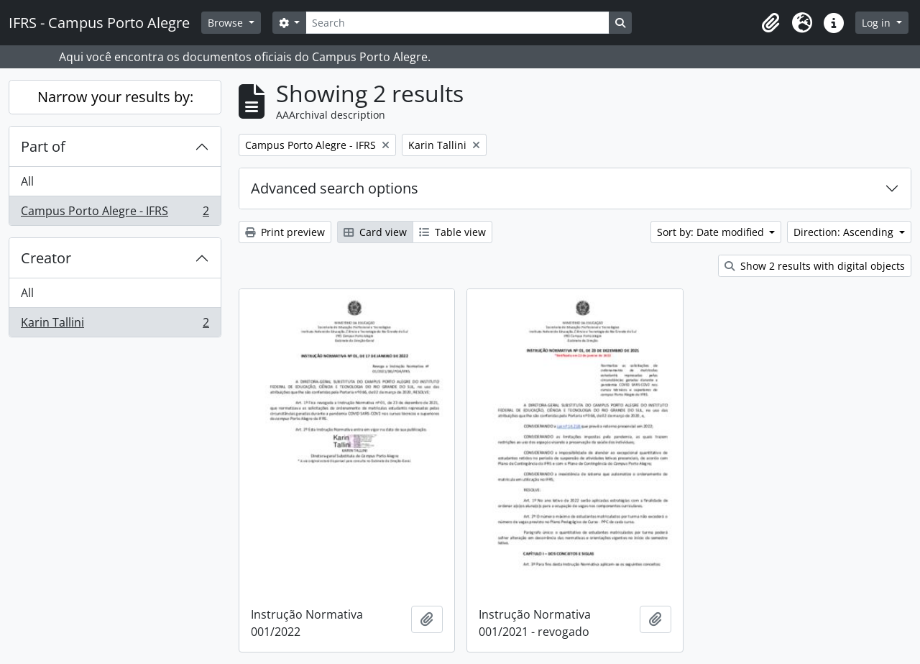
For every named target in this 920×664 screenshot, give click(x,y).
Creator (46, 258)
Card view (375, 232)
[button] (770, 23)
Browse (227, 22)
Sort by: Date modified (712, 232)
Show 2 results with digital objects (814, 266)
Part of (43, 146)
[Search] (457, 23)
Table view (452, 232)
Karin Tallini (114, 325)
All (27, 181)
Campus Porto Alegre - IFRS (114, 213)
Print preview (285, 232)
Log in (877, 22)
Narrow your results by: (115, 96)
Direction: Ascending (845, 232)
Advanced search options (334, 188)
